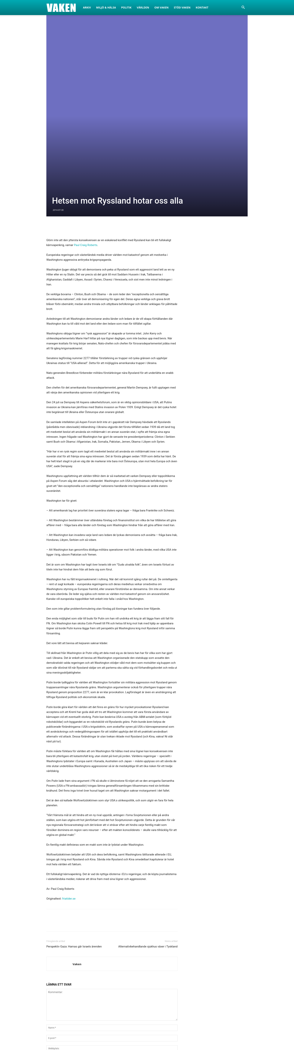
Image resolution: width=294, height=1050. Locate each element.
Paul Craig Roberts (85, 134)
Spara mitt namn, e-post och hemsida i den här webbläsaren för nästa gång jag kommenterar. (104, 946)
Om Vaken (161, 7)
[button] (243, 8)
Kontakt (202, 7)
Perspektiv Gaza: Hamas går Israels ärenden (74, 835)
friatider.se (69, 787)
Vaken (77, 853)
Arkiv (87, 7)
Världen (143, 7)
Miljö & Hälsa (106, 7)
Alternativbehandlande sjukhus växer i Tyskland (148, 835)
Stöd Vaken (182, 7)
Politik (126, 7)
